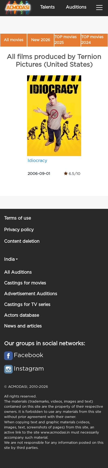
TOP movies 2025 (65, 40)
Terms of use (17, 218)
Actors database (21, 316)
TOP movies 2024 (92, 40)
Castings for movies (25, 283)
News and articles (23, 326)
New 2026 (40, 40)
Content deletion (22, 242)
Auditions (76, 7)
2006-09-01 (39, 173)
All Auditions (18, 272)
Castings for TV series (27, 305)
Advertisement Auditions (30, 294)
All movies (13, 40)
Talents (47, 7)
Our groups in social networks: (44, 343)
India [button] (9, 260)
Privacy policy (19, 230)
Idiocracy (37, 161)
